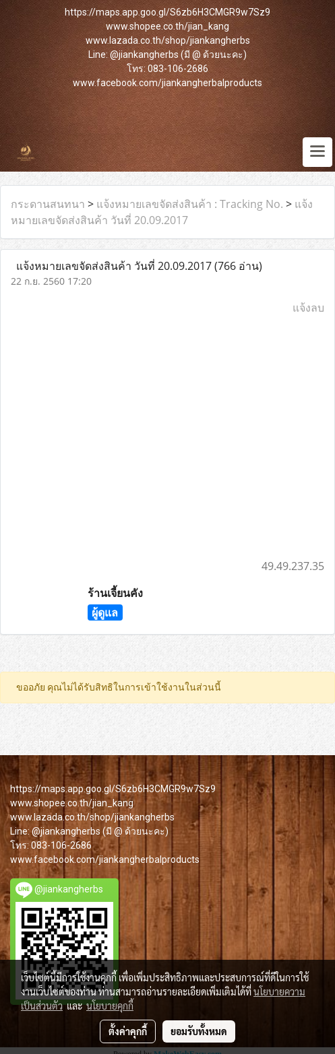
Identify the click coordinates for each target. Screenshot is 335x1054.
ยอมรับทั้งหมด (199, 1031)
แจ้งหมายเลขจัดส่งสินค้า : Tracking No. (189, 204)
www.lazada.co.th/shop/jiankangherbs (168, 40)
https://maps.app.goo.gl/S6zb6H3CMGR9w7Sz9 (167, 12)
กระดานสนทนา (48, 204)
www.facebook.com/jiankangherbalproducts (167, 82)
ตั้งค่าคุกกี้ (128, 1031)
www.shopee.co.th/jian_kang (167, 26)
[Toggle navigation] (317, 152)
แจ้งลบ (308, 307)
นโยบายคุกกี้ (109, 1005)
